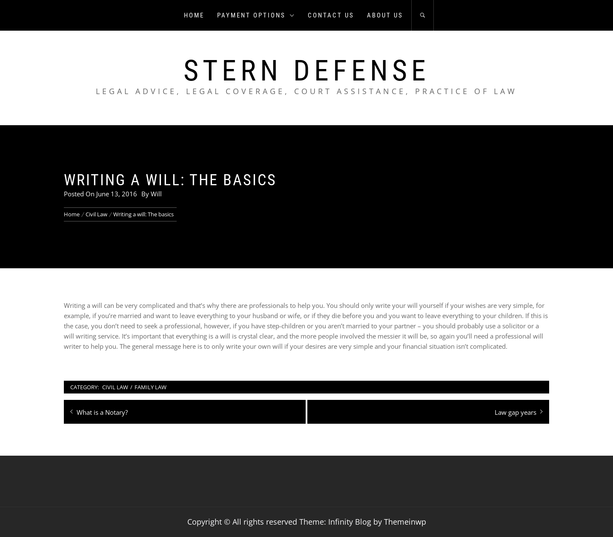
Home (194, 15)
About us (385, 15)
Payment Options (256, 15)
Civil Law (115, 387)
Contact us (331, 15)
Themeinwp (405, 522)
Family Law (150, 387)
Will (156, 194)
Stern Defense (306, 71)
